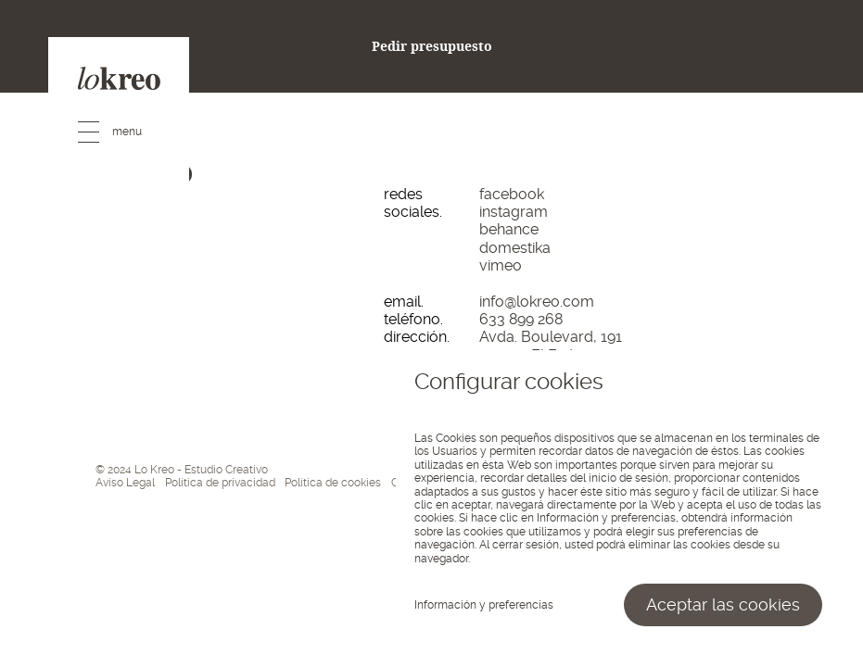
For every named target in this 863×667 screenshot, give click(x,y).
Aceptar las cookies (723, 604)
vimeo (500, 265)
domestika (515, 248)
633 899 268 (521, 319)
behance (509, 229)
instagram (513, 211)
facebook (511, 194)
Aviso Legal (125, 482)
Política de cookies (333, 482)
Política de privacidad (220, 482)
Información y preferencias (483, 604)
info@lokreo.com (536, 301)
